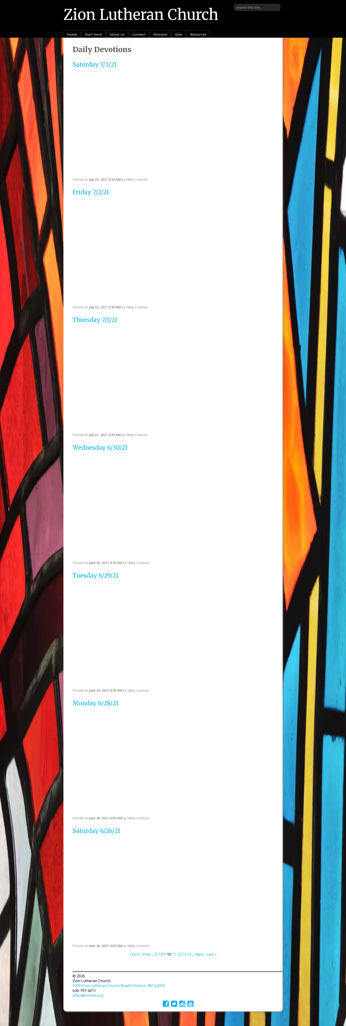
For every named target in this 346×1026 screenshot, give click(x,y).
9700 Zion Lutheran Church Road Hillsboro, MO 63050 (119, 985)
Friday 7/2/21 (91, 192)
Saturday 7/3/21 (95, 64)
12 (179, 954)
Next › (200, 954)
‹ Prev (146, 954)
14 (189, 954)
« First (134, 954)
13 (184, 954)
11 (174, 954)
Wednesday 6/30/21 (100, 447)
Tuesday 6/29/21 (95, 575)
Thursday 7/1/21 (95, 320)
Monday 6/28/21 (95, 703)
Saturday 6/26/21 (96, 831)
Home (72, 34)
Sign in (274, 3)
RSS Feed (270, 48)
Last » (212, 954)
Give (178, 34)
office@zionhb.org (88, 995)
